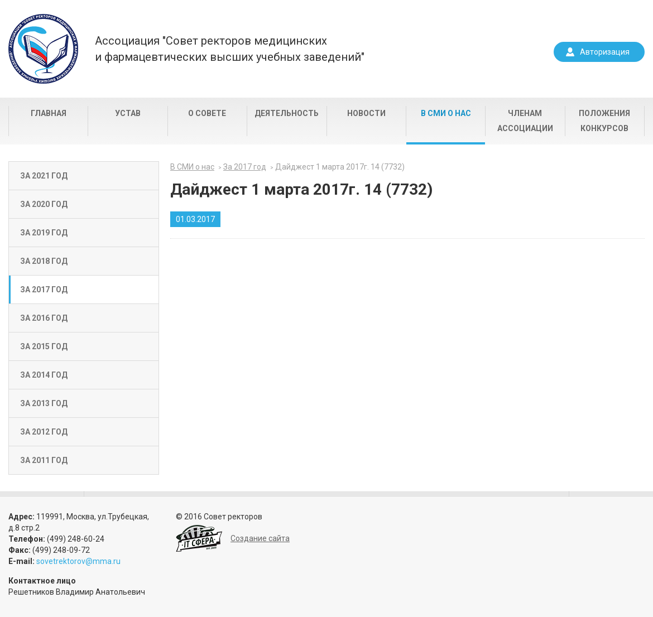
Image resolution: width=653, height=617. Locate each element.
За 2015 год (44, 346)
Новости (366, 113)
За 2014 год (44, 374)
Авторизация (605, 51)
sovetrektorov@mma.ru (78, 561)
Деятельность (287, 113)
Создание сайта (260, 538)
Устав (128, 113)
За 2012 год (44, 431)
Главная (48, 113)
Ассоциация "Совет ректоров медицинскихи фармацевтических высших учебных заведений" (229, 49)
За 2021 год (44, 175)
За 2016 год (44, 318)
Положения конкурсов (604, 121)
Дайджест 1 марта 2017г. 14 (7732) (340, 166)
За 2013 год (44, 403)
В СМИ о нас (446, 113)
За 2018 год (44, 261)
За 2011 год (44, 460)
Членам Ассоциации (525, 121)
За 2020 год (44, 204)
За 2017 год (44, 289)
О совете (207, 113)
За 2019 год (44, 232)
